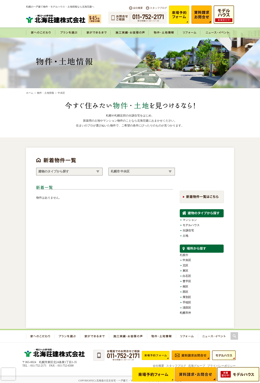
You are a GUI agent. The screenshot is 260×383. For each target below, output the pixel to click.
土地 (185, 235)
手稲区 (187, 302)
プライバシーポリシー (221, 365)
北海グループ (196, 365)
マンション (190, 219)
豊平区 (187, 281)
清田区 (187, 307)
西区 (185, 291)
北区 (185, 265)
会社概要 (138, 8)
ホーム (29, 92)
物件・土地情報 (45, 92)
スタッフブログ (158, 8)
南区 (185, 286)
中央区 (187, 260)
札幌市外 (185, 312)
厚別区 (187, 297)
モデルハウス (191, 225)
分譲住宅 (188, 230)
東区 (185, 270)
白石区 (187, 275)
